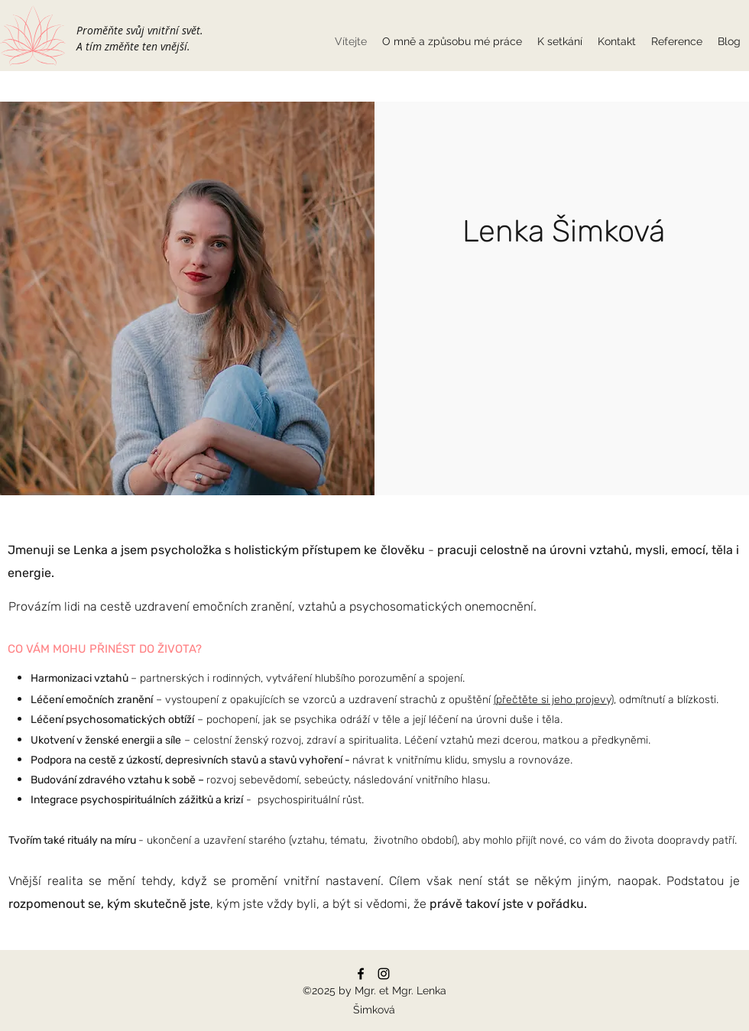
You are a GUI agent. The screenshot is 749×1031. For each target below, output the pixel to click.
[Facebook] (360, 973)
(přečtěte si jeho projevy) (554, 699)
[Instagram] (383, 973)
